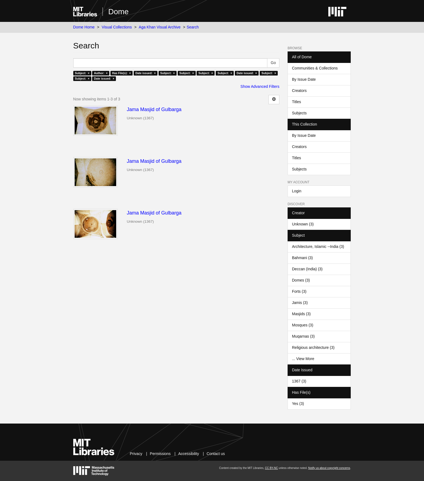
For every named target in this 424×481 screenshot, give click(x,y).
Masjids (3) (301, 314)
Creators (299, 90)
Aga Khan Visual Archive (160, 27)
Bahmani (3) (302, 258)
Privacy (136, 453)
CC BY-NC (271, 468)
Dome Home (84, 27)
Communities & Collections (315, 68)
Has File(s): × (121, 73)
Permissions (160, 453)
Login (296, 191)
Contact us (216, 453)
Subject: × (82, 73)
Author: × (101, 73)
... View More (303, 359)
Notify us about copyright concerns (329, 468)
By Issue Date (304, 79)
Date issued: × (145, 73)
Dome (118, 11)
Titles (296, 102)
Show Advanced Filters (260, 86)
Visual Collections (117, 27)
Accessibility (188, 453)
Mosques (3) (302, 325)
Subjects (299, 113)
